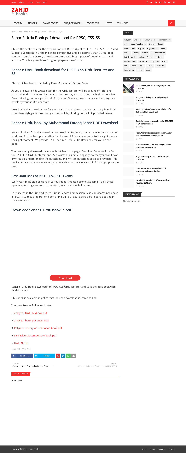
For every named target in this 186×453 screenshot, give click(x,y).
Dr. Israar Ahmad (156, 44)
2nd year (137, 40)
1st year (127, 40)
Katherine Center (145, 57)
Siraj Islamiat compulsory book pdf (35, 335)
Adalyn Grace (150, 40)
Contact (30, 2)
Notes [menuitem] (108, 23)
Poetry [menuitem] (18, 23)
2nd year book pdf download (31, 320)
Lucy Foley (155, 61)
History (136, 53)
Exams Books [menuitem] (50, 23)
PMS (126, 66)
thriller (140, 70)
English (141, 48)
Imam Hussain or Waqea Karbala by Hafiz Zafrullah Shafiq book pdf (153, 110)
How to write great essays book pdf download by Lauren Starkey (151, 169)
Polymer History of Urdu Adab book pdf (38, 328)
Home (13, 2)
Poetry (133, 66)
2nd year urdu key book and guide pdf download (152, 98)
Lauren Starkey (130, 61)
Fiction (127, 53)
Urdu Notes (21, 343)
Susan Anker (129, 70)
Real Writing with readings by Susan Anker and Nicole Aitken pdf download (153, 134)
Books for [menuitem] (92, 23)
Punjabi (150, 66)
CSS (18, 349)
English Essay (152, 48)
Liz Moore (143, 61)
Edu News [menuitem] (122, 23)
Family (163, 48)
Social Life (160, 66)
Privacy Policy (41, 2)
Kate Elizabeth (129, 57)
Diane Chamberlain (138, 44)
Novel (164, 61)
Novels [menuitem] (32, 23)
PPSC (24, 349)
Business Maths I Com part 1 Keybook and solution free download (153, 146)
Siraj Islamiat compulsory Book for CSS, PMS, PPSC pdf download (154, 122)
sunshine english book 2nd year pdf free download (153, 87)
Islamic (145, 53)
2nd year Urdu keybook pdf (30, 313)
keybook (159, 57)
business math (164, 40)
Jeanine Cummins (158, 53)
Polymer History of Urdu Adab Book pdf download (152, 158)
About (21, 2)
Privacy (172, 449)
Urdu (20, 32)
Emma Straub (129, 48)
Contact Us (162, 449)
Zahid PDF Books (32, 449)
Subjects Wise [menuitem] (72, 23)
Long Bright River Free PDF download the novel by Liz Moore (153, 181)
